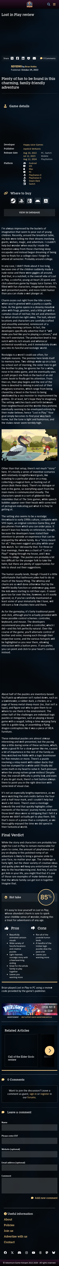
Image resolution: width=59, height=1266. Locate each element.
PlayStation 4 (35, 175)
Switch (32, 183)
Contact (9, 1242)
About (8, 1219)
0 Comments (48, 58)
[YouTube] (33, 1252)
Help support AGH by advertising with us (36, 1017)
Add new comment (44, 1198)
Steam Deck (34, 180)
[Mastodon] (47, 1252)
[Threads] (40, 1252)
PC (30, 172)
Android (33, 163)
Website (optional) (11, 1149)
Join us (8, 1231)
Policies (9, 1225)
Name (4, 1122)
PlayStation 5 (35, 177)
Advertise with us (15, 1236)
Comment (6, 1175)
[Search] (49, 4)
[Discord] (19, 1252)
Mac (31, 169)
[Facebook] (5, 1252)
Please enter (10, 1135)
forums (31, 1097)
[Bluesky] (53, 1252)
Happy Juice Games (33, 144)
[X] (12, 1252)
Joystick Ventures (32, 148)
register (44, 1094)
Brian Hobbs (31, 66)
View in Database (29, 212)
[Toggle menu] (54, 4)
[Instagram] (26, 1252)
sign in (33, 1094)
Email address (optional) (13, 1162)
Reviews (16, 66)
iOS (30, 166)
